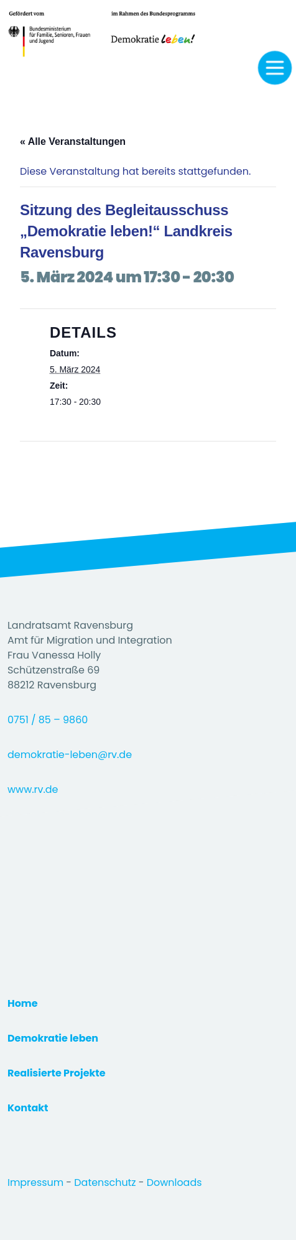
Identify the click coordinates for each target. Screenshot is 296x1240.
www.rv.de (32, 789)
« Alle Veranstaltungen (73, 141)
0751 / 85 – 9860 (47, 720)
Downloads (174, 1182)
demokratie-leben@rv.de (69, 754)
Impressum (36, 1182)
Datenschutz (106, 1182)
